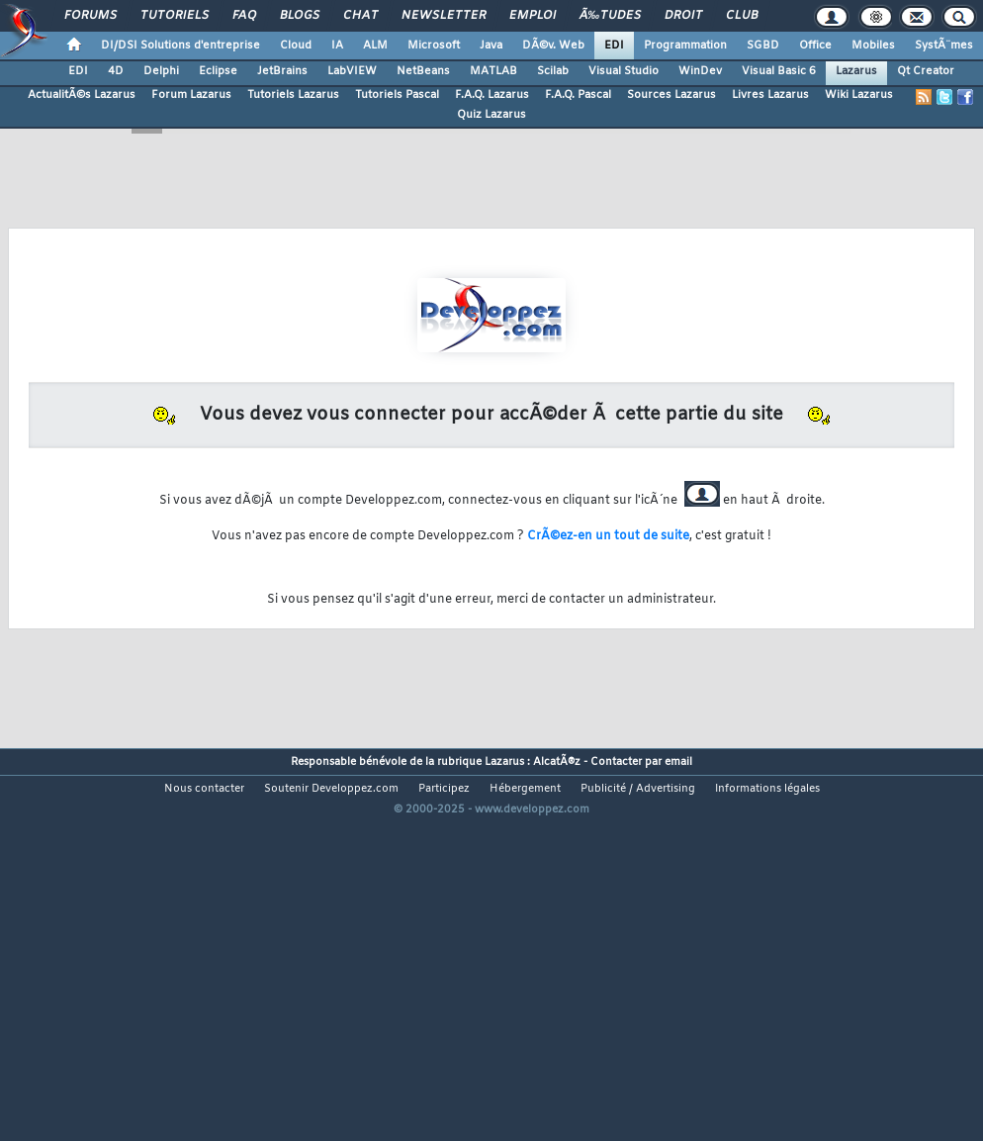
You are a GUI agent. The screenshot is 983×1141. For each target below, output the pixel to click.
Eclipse (218, 71)
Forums (90, 16)
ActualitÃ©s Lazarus (81, 95)
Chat (360, 16)
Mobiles (873, 45)
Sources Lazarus (671, 95)
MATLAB (493, 71)
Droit (683, 16)
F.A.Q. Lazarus (492, 95)
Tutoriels (174, 16)
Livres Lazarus (770, 95)
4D (116, 71)
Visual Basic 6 (779, 71)
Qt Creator (925, 71)
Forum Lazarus (191, 95)
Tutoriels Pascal (397, 95)
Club (742, 16)
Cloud (296, 45)
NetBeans (423, 71)
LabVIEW (352, 71)
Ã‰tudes (610, 16)
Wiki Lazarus (859, 95)
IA (337, 45)
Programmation (685, 45)
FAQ (244, 16)
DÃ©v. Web (553, 45)
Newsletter (444, 16)
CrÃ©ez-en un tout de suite (608, 536)
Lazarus (856, 71)
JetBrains (282, 71)
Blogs (299, 16)
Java (491, 45)
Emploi (532, 16)
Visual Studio (623, 71)
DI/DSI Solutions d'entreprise (180, 45)
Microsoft (433, 45)
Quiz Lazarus (491, 115)
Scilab (553, 71)
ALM (375, 45)
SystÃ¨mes (944, 45)
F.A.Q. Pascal (578, 95)
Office (815, 45)
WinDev (700, 71)
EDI (614, 45)
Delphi (161, 71)
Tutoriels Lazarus (293, 95)
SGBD (763, 45)
